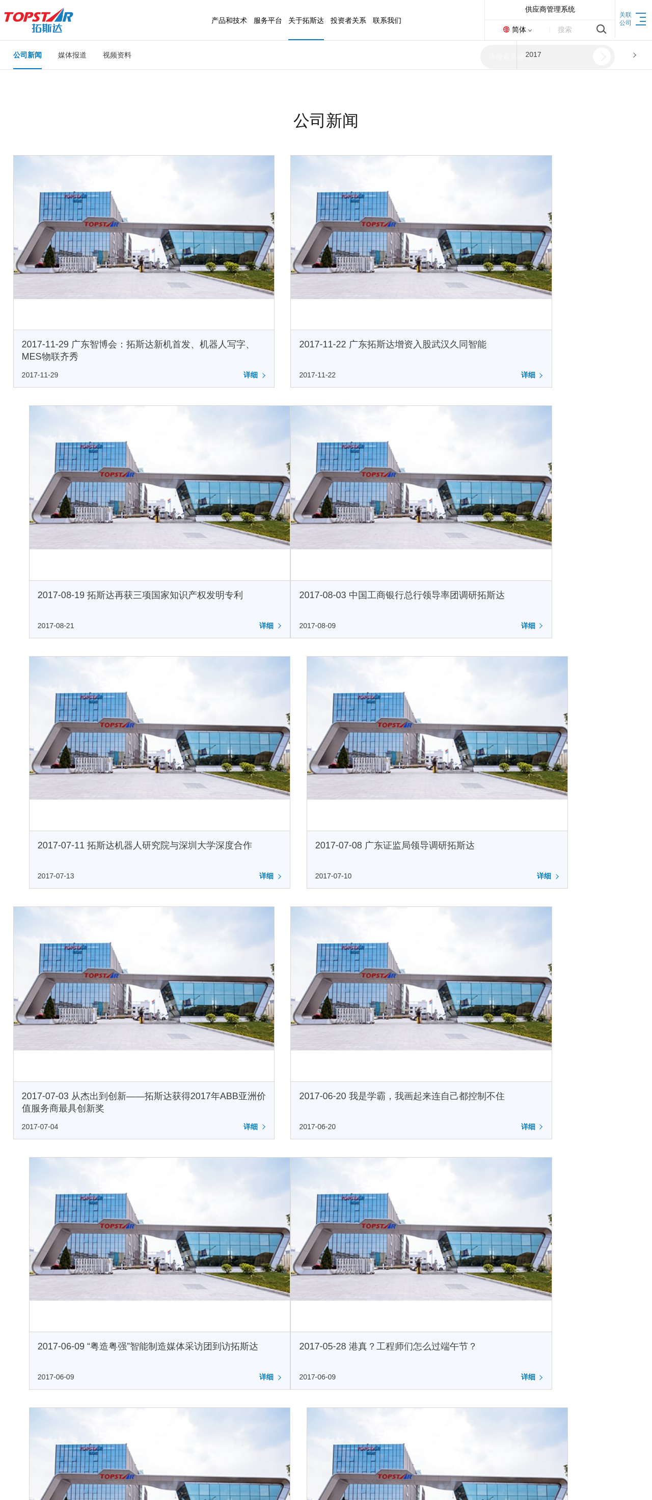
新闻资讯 (178, 1359)
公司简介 (178, 1283)
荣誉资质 (178, 1329)
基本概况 (252, 1283)
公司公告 (252, 1298)
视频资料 (117, 55)
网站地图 (624, 1480)
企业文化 (178, 1298)
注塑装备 (27, 1313)
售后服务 (102, 1283)
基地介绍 (178, 1344)
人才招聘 (327, 1298)
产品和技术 (33, 1262)
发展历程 (178, 1313)
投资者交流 (256, 1344)
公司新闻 (27, 55)
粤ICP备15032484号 (252, 1480)
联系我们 (329, 1262)
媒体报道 (72, 55)
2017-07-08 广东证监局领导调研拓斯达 (531, 509)
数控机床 (27, 1329)
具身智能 (27, 1283)
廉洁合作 (178, 1374)
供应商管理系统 (550, 9)
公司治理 (252, 1329)
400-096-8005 (529, 1317)
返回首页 (579, 1480)
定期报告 (252, 1313)
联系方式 (327, 1283)
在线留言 (327, 1313)
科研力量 (27, 1344)
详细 (185, 332)
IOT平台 (101, 1298)
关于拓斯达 (184, 1262)
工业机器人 (31, 1298)
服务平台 (104, 1262)
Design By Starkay (361, 1480)
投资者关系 (258, 1262)
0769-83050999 (537, 1278)
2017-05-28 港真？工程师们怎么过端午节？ (111, 924)
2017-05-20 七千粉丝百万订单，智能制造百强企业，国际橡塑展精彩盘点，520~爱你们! (325, 936)
